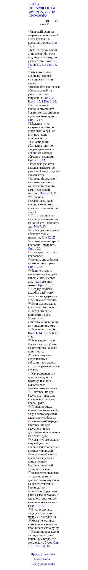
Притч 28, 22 (48, 193)
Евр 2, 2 (48, 97)
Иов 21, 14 (35, 333)
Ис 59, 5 (38, 64)
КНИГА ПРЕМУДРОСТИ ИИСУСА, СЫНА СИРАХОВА (42, 10)
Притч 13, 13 (36, 160)
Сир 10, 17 (35, 120)
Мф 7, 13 (40, 226)
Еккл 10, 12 (35, 506)
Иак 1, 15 (34, 101)
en (57, 20)
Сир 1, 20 (34, 248)
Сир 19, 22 (35, 267)
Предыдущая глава (43, 554)
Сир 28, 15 (43, 546)
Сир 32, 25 (49, 237)
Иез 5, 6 (48, 333)
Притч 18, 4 (45, 285)
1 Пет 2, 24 (49, 101)
